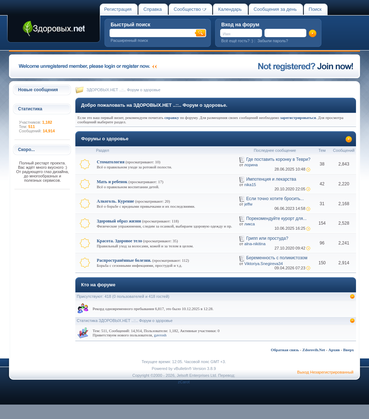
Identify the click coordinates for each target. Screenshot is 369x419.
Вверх (348, 350)
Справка (152, 9)
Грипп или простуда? (267, 238)
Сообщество (190, 9)
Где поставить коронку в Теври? (278, 159)
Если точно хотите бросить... (275, 198)
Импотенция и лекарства (271, 179)
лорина (251, 165)
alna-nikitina (255, 244)
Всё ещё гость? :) (237, 41)
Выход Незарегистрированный (325, 372)
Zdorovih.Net (313, 350)
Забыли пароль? (272, 41)
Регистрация (118, 9)
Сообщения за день (275, 9)
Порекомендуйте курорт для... (276, 218)
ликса (249, 224)
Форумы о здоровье (105, 138)
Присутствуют (89, 296)
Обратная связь (285, 350)
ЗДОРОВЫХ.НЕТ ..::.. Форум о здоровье (123, 90)
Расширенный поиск (129, 40)
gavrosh (160, 335)
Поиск (315, 9)
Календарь (230, 9)
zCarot (184, 382)
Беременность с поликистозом (276, 257)
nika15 (250, 184)
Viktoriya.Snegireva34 (263, 263)
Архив (334, 350)
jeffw (248, 204)
